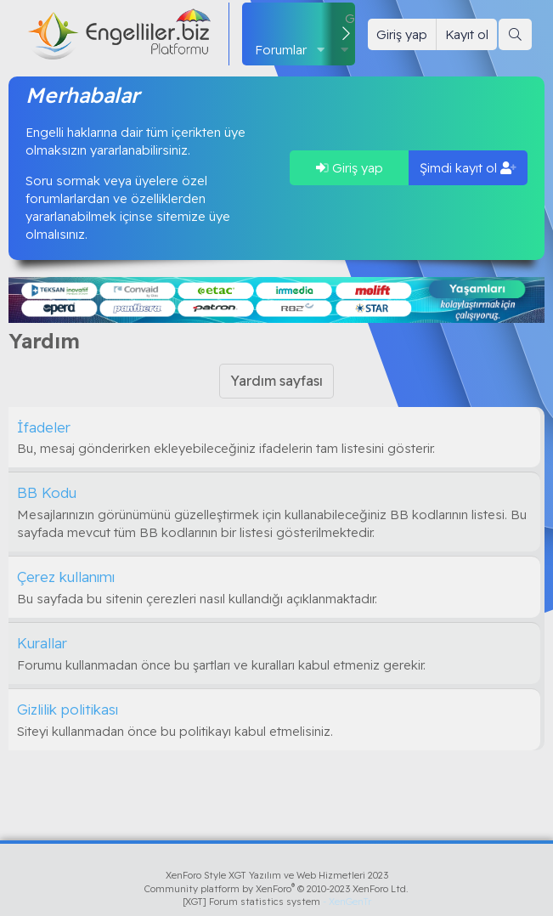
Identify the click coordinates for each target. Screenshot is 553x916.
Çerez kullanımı (66, 576)
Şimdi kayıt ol (468, 168)
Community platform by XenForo (276, 889)
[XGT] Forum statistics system (277, 902)
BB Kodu (46, 492)
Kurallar (42, 643)
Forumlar (281, 50)
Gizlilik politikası (67, 709)
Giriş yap (349, 168)
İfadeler (44, 427)
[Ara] (515, 34)
